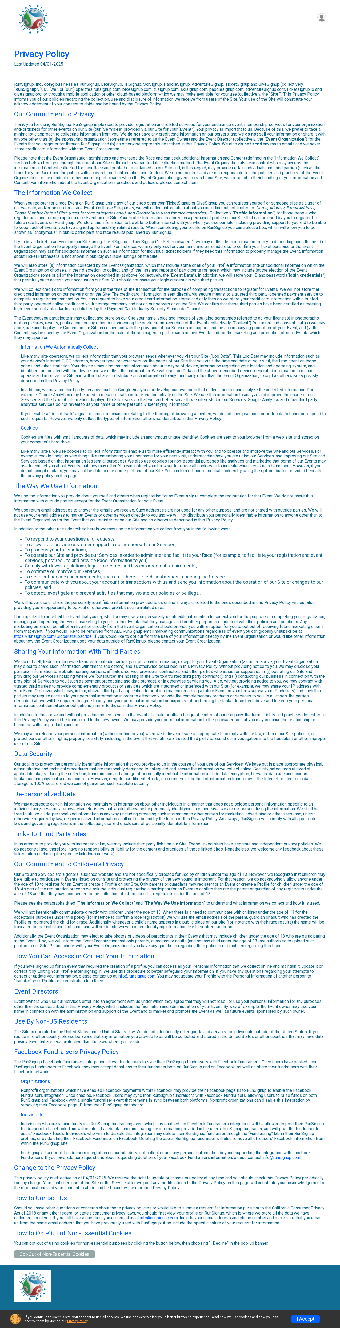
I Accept (305, 1319)
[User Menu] (321, 17)
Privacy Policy (77, 1321)
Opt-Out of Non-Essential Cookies (54, 1254)
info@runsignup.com (136, 976)
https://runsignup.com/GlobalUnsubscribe (53, 636)
